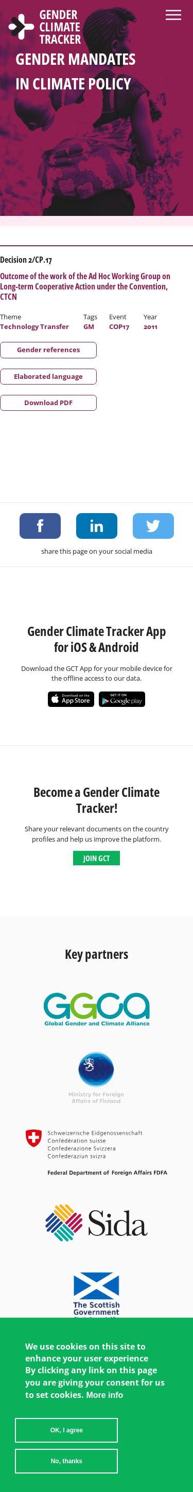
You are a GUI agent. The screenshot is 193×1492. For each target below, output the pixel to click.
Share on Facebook (40, 526)
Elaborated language (48, 376)
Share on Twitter (153, 526)
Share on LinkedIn (96, 526)
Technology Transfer (34, 326)
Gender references (48, 349)
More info (104, 1395)
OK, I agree (66, 1430)
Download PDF (48, 402)
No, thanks (66, 1461)
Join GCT (96, 858)
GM (88, 326)
